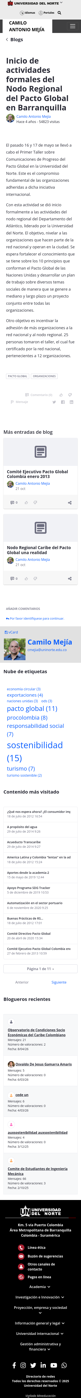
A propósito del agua (22, 827)
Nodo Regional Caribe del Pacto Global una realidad (39, 550)
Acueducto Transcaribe (24, 842)
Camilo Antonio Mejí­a (33, 116)
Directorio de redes (40, 1376)
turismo (21, 768)
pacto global (17, 376)
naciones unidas (22, 701)
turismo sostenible (24, 775)
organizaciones (44, 376)
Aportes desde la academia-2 (28, 873)
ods (46, 701)
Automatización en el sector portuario (34, 903)
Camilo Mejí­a (50, 641)
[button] (59, 12)
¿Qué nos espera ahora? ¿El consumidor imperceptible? (38, 812)
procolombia (27, 717)
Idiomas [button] (27, 13)
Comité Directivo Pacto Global (29, 933)
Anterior (22, 982)
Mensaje (19, 402)
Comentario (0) (38, 395)
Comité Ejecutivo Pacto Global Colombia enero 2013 (37, 474)
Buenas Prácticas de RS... (25, 918)
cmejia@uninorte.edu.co (47, 649)
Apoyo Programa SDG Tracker (28, 888)
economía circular (24, 689)
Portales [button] (46, 13)
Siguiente (59, 982)
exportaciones (25, 695)
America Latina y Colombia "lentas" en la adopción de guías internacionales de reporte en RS (38, 857)
